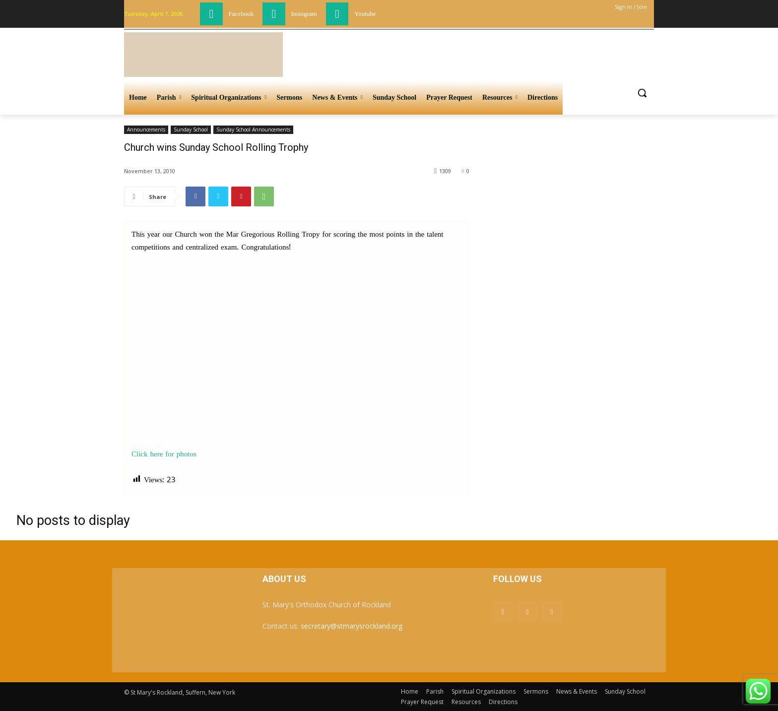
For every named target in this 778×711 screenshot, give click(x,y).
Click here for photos (163, 454)
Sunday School (191, 130)
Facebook (241, 13)
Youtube (365, 13)
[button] (642, 93)
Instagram (304, 13)
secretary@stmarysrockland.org (351, 626)
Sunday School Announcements (253, 130)
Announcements (146, 130)
